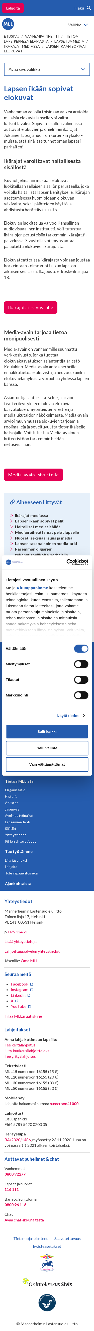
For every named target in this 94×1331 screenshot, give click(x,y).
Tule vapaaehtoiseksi (21, 873)
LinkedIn (18, 995)
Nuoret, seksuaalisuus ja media (43, 538)
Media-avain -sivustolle (33, 474)
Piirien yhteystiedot (20, 841)
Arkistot (11, 803)
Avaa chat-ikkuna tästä (24, 1219)
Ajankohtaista (18, 883)
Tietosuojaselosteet (30, 1238)
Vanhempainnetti (42, 36)
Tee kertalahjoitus (20, 1044)
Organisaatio (15, 790)
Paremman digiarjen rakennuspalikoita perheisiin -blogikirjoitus (42, 555)
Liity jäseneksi (16, 860)
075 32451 (17, 931)
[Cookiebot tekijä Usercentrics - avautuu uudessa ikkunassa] (67, 562)
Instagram (19, 989)
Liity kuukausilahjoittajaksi (27, 1050)
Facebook (19, 984)
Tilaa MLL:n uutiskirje (23, 1016)
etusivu (11, 36)
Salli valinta (47, 748)
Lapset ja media (69, 41)
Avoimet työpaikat (19, 815)
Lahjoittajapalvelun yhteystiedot (32, 951)
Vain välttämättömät (47, 764)
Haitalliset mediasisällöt (37, 526)
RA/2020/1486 (18, 1139)
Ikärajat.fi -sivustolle (30, 307)
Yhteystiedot (15, 835)
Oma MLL (29, 960)
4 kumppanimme (32, 588)
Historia (11, 796)
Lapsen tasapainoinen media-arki (46, 543)
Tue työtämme (19, 851)
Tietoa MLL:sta (19, 781)
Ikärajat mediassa (22, 46)
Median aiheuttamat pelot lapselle (47, 532)
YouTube (18, 1006)
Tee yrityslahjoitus (20, 1056)
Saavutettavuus (67, 1238)
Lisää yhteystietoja (21, 941)
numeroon (64, 1103)
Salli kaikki (47, 731)
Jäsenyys (12, 809)
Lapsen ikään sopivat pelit (39, 520)
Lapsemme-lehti (17, 822)
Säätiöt (10, 828)
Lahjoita (13, 8)
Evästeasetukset (47, 1246)
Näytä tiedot (68, 716)
